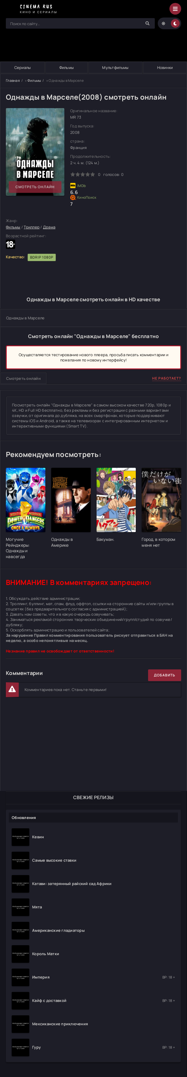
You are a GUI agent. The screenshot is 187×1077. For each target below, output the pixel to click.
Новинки (165, 67)
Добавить (164, 675)
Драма (49, 227)
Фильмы (66, 67)
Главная (13, 80)
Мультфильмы (115, 67)
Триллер (32, 227)
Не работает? (166, 378)
